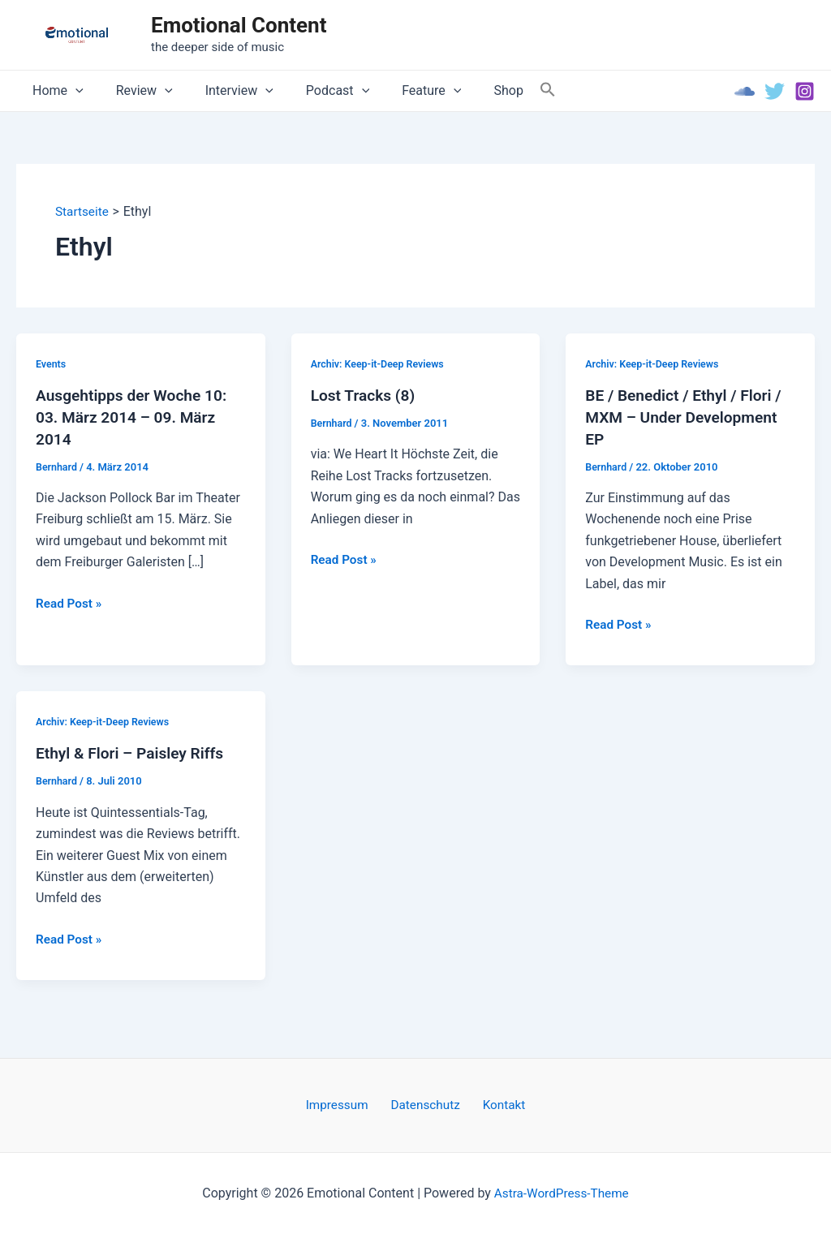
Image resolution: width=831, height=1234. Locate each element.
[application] (72, 91)
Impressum (344, 1104)
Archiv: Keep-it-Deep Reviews (380, 364)
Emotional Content (238, 25)
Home (54, 91)
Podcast (315, 91)
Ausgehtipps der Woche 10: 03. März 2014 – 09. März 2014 (135, 417)
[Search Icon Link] (509, 90)
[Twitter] (774, 91)
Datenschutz (426, 1104)
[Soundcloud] (744, 91)
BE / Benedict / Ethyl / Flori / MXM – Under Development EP (687, 417)
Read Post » (70, 602)
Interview (223, 91)
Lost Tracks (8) (365, 396)
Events (51, 364)
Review (134, 91)
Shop (472, 90)
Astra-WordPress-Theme (561, 1193)
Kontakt (497, 1104)
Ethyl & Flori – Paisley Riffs (134, 753)
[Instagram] (804, 91)
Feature (402, 91)
